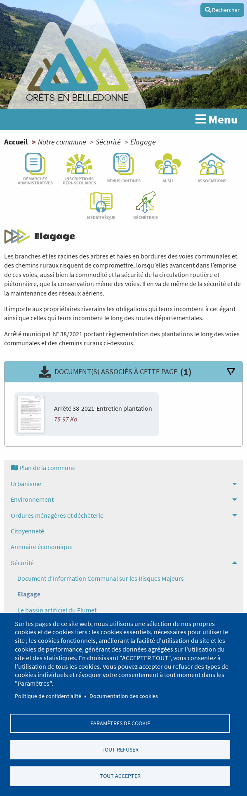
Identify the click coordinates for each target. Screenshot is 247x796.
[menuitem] (123, 467)
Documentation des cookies (123, 695)
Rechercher (222, 10)
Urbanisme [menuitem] (26, 483)
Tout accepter (120, 776)
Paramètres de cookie (120, 722)
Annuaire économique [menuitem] (42, 546)
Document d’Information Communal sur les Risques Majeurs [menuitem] (100, 578)
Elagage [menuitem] (28, 594)
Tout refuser (120, 749)
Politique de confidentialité (48, 695)
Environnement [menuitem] (32, 499)
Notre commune (62, 142)
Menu (216, 119)
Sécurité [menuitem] (22, 563)
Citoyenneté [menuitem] (27, 531)
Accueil (16, 142)
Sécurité (108, 142)
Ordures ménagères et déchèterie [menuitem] (57, 515)
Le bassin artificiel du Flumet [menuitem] (56, 610)
